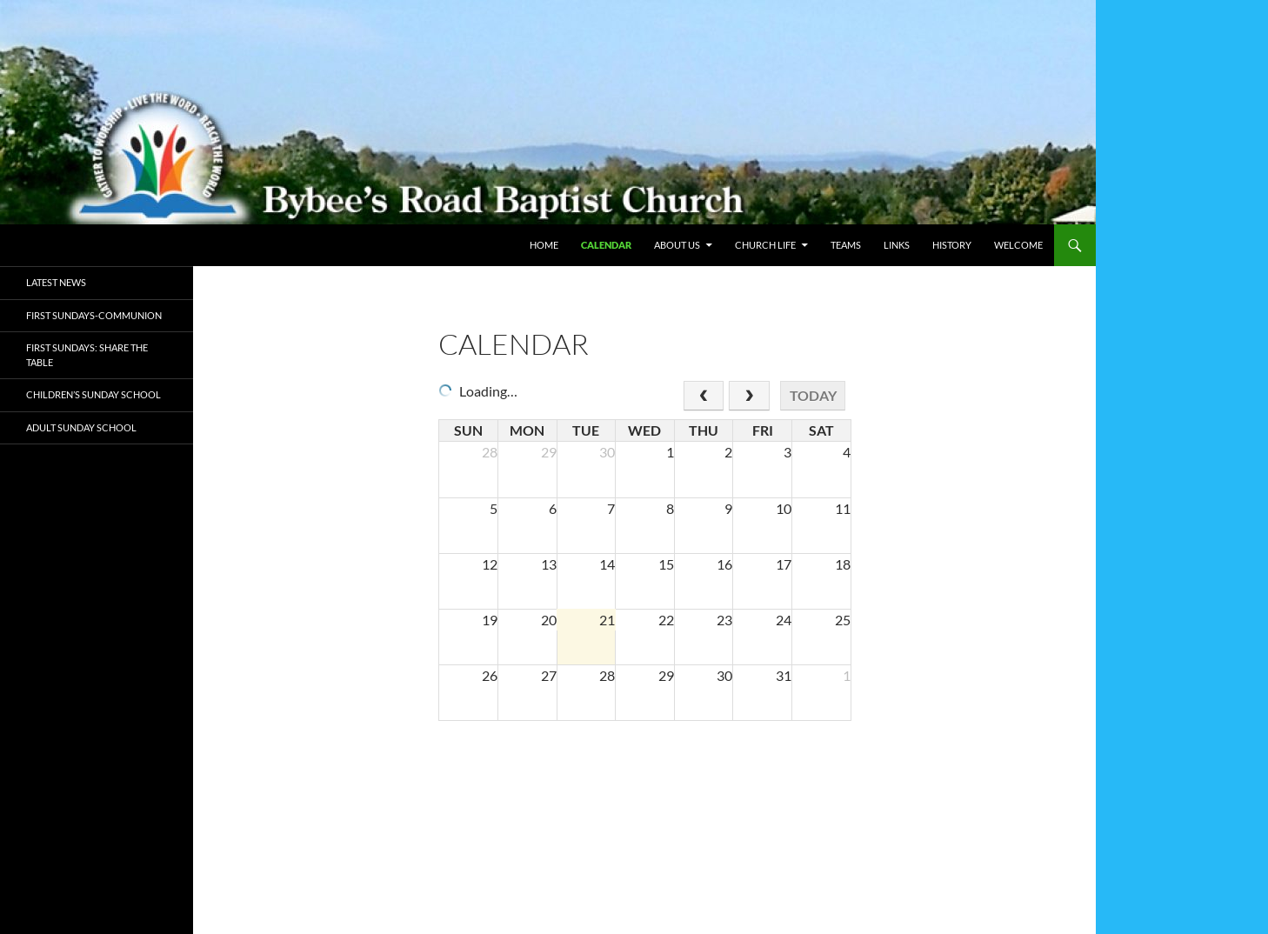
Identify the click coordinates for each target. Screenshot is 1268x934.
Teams (846, 244)
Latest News (56, 282)
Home (544, 244)
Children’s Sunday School (93, 394)
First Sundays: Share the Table (87, 355)
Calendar (606, 244)
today (813, 395)
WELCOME (1018, 244)
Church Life (765, 244)
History (951, 244)
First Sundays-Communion (94, 315)
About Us (677, 244)
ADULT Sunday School (81, 427)
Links (897, 244)
